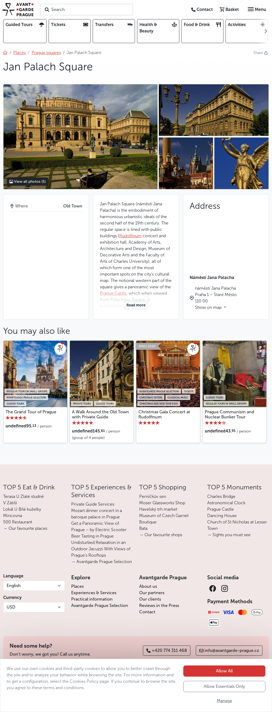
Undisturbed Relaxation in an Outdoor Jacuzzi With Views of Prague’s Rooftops (100, 549)
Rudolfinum (130, 235)
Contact (147, 611)
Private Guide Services (92, 504)
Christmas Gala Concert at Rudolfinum (164, 414)
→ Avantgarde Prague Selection (101, 561)
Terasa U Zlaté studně (23, 496)
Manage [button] (224, 700)
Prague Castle (220, 509)
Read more (136, 305)
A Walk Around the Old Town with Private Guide (100, 414)
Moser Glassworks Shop (162, 502)
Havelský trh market (158, 509)
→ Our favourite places (25, 528)
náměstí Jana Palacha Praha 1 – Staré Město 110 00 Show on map (216, 298)
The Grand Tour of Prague (31, 411)
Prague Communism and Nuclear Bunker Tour (229, 414)
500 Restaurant (17, 521)
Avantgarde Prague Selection (99, 605)
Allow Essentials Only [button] (224, 686)
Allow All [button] (224, 670)
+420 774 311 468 (166, 650)
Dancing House (222, 515)
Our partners (151, 592)
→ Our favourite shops (160, 534)
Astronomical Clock (226, 502)
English (14, 585)
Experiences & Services (93, 592)
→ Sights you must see (228, 534)
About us (148, 586)
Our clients (150, 599)
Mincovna (12, 515)
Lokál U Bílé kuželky (22, 509)
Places (77, 586)
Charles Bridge (221, 496)
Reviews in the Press (159, 605)
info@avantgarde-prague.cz (229, 650)
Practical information (92, 599)
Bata (143, 528)
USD (11, 607)
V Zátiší (10, 502)
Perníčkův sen (152, 496)
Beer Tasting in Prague (92, 536)
